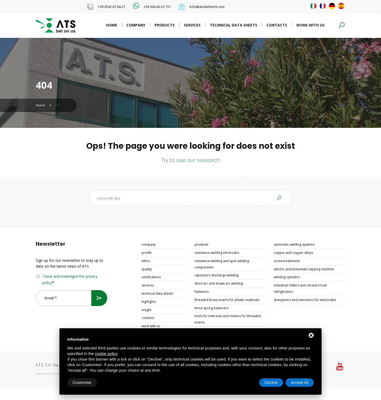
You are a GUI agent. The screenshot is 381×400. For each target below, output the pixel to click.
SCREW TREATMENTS (287, 261)
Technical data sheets (233, 25)
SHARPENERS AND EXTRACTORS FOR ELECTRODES (305, 300)
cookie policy (106, 353)
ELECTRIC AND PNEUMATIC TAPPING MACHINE (304, 269)
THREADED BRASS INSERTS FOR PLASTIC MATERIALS (226, 300)
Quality (147, 269)
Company (135, 25)
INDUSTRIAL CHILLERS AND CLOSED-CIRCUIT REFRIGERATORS (300, 288)
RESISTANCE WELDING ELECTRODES (216, 252)
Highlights (149, 301)
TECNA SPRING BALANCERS (211, 308)
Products (165, 25)
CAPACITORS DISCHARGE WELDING (216, 275)
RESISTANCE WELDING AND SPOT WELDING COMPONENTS (221, 264)
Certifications (151, 277)
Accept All (300, 382)
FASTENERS (201, 291)
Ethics (146, 261)
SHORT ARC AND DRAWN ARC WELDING (218, 283)
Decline (271, 382)
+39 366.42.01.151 (157, 6)
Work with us (310, 25)
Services (192, 25)
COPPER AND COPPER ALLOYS (293, 252)
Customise (82, 382)
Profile (147, 252)
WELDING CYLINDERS (287, 277)
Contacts (276, 25)
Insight (146, 310)
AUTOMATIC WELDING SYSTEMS (294, 244)
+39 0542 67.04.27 (111, 6)
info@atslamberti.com (207, 6)
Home (111, 25)
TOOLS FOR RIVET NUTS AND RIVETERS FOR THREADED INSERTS (227, 319)
